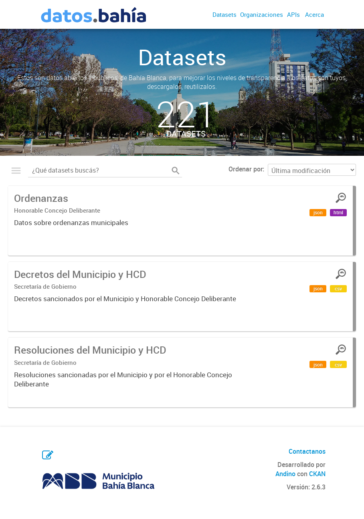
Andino (285, 473)
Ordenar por (246, 169)
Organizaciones (261, 14)
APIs (293, 14)
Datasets (224, 14)
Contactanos (307, 451)
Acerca (314, 14)
